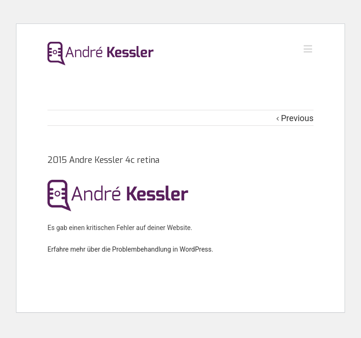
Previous (297, 118)
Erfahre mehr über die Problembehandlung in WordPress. (130, 249)
